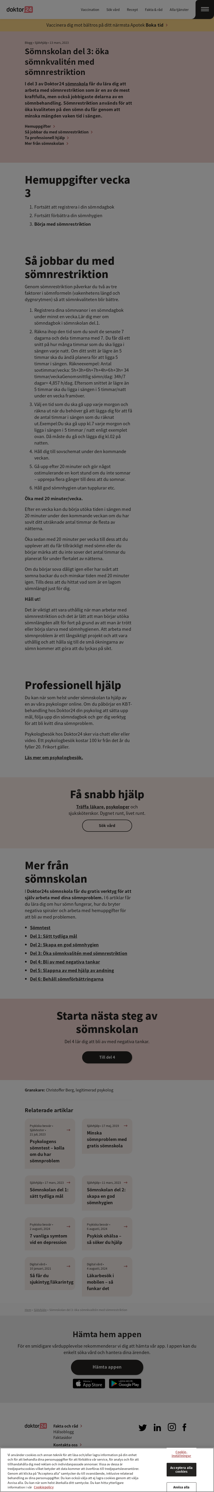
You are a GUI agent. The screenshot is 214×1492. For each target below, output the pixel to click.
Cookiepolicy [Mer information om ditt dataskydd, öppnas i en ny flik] (44, 1487)
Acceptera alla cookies (181, 1470)
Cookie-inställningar (181, 1454)
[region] (107, 1470)
